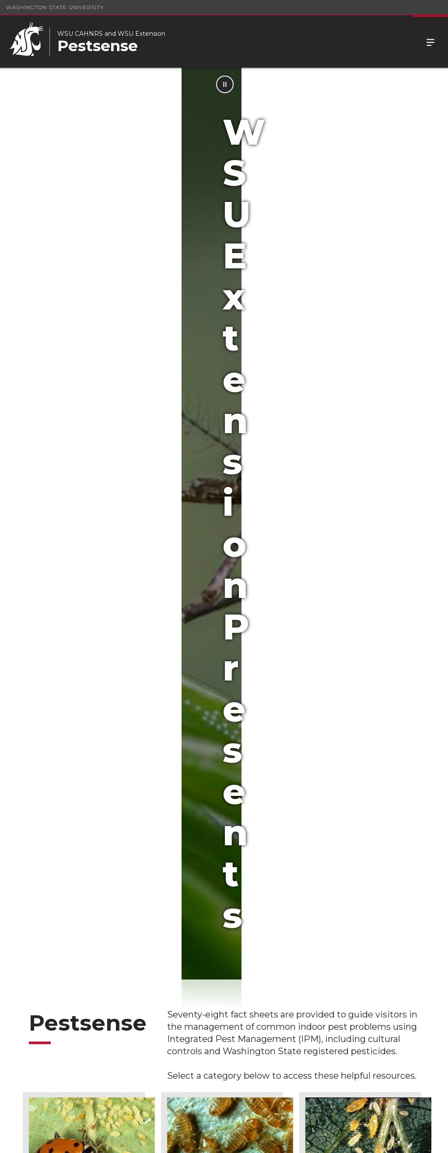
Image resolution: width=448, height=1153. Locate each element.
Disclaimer (219, 1027)
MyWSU (373, 1139)
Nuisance (58, 728)
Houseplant (340, 543)
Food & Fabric (206, 543)
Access (307, 1139)
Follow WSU (413, 1139)
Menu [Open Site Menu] (430, 41)
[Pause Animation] (431, 84)
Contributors (139, 1027)
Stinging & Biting (212, 728)
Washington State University (55, 7)
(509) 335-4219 (268, 1110)
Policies (340, 1139)
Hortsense (45, 984)
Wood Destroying (352, 728)
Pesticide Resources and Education (140, 994)
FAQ (30, 1080)
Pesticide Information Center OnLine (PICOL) (52, 1042)
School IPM (221, 984)
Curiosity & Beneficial (82, 543)
